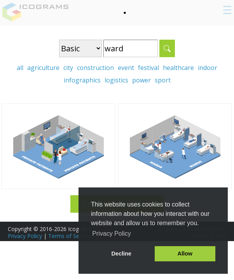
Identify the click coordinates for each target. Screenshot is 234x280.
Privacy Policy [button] (111, 233)
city (68, 67)
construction (95, 67)
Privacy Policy (25, 236)
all (20, 67)
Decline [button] (121, 253)
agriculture (43, 67)
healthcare (178, 67)
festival (148, 67)
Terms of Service (69, 236)
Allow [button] (185, 253)
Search (167, 48)
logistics (116, 80)
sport (163, 80)
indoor (207, 67)
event (126, 67)
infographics (82, 80)
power (141, 80)
